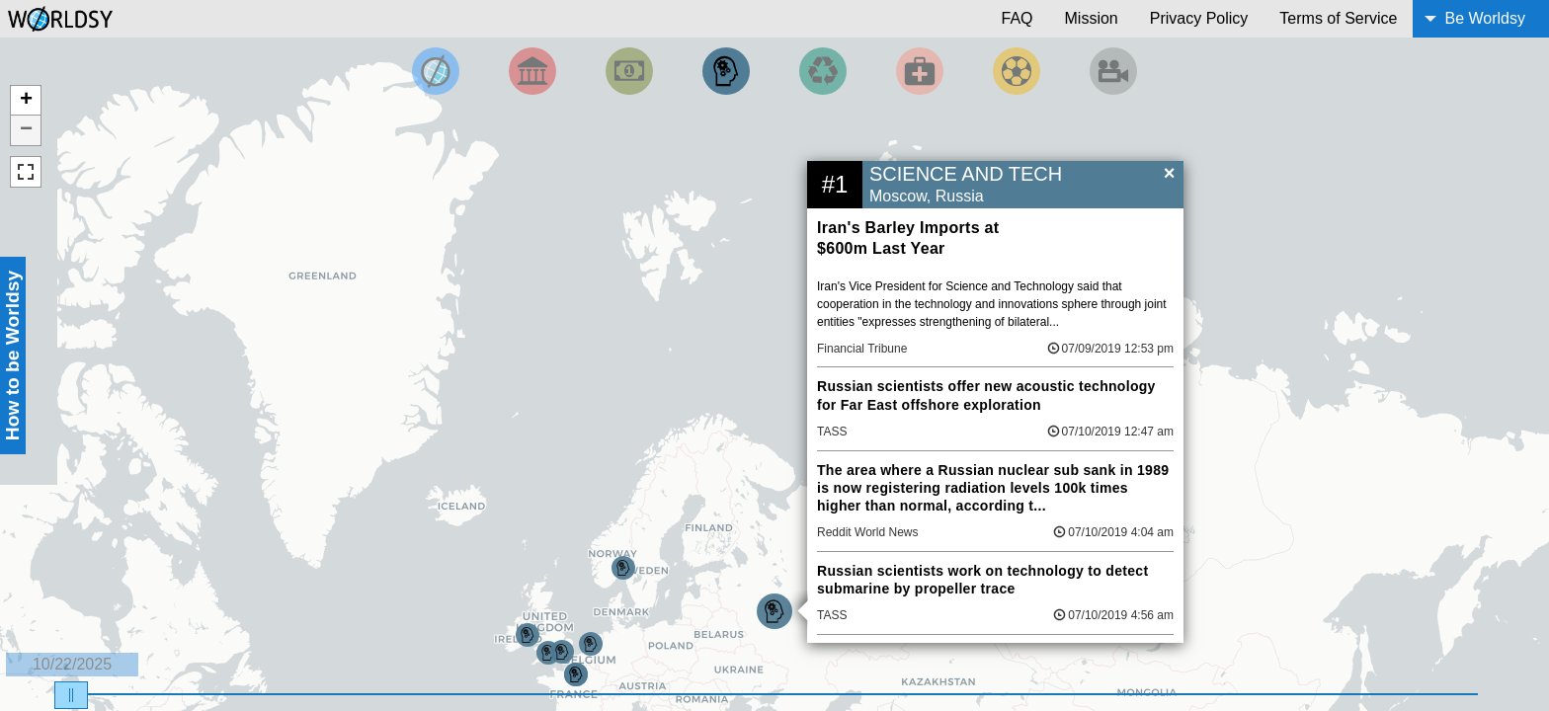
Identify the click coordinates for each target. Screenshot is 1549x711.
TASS (832, 431)
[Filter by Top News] (435, 71)
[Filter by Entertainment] (1113, 71)
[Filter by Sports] (1016, 71)
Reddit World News (867, 532)
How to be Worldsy (12, 355)
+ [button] (26, 101)
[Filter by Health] (919, 71)
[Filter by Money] (629, 71)
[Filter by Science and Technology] (726, 71)
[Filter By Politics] (532, 71)
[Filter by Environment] (823, 71)
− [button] (26, 130)
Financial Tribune (862, 349)
